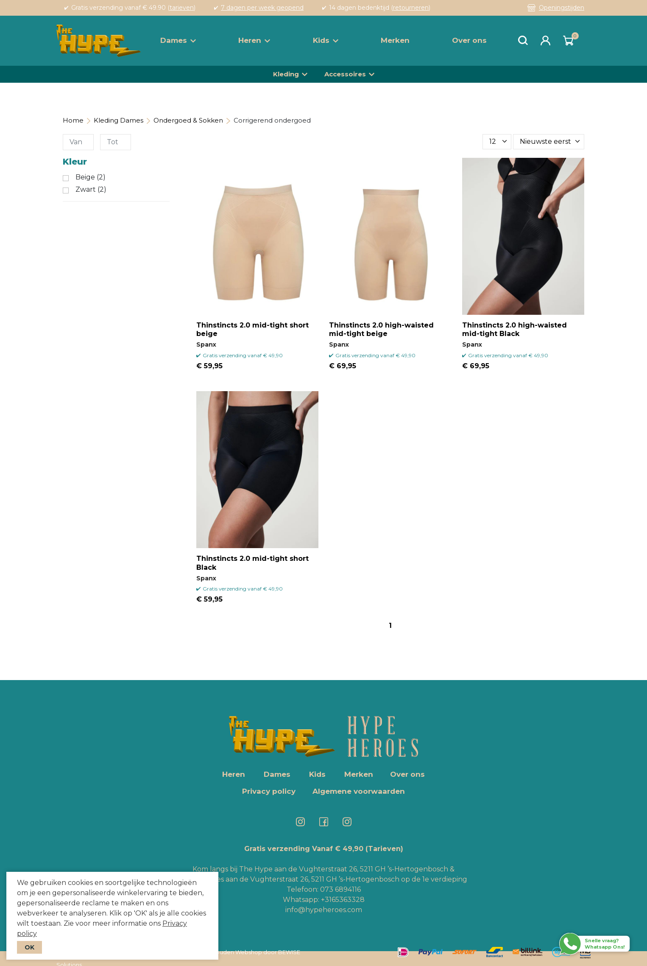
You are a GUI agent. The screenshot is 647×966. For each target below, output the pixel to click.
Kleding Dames (118, 120)
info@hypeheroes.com (323, 910)
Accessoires (345, 74)
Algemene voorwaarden (358, 791)
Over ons (469, 40)
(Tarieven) (384, 849)
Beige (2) (90, 177)
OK (29, 947)
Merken (395, 40)
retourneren (411, 7)
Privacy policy (269, 791)
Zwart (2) (90, 189)
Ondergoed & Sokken (188, 120)
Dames (178, 40)
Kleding (286, 74)
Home (73, 120)
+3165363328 (342, 900)
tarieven (182, 7)
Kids (325, 40)
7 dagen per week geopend (262, 7)
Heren (254, 40)
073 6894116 (340, 889)
